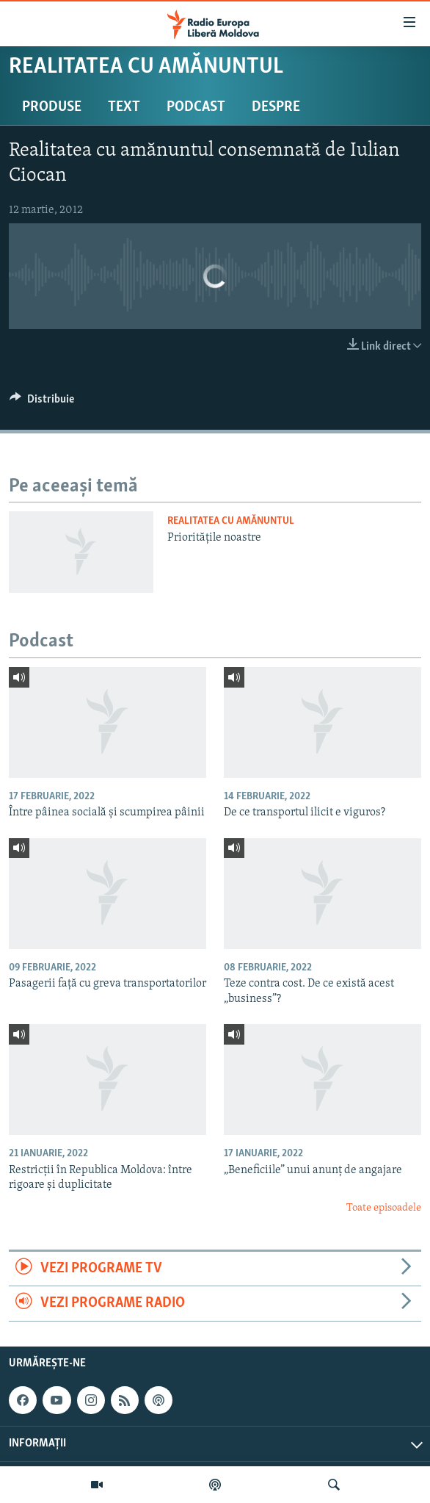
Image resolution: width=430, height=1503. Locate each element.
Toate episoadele (383, 1208)
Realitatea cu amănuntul (230, 521)
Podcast (196, 107)
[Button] (42, 403)
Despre (276, 107)
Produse (51, 107)
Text (124, 107)
